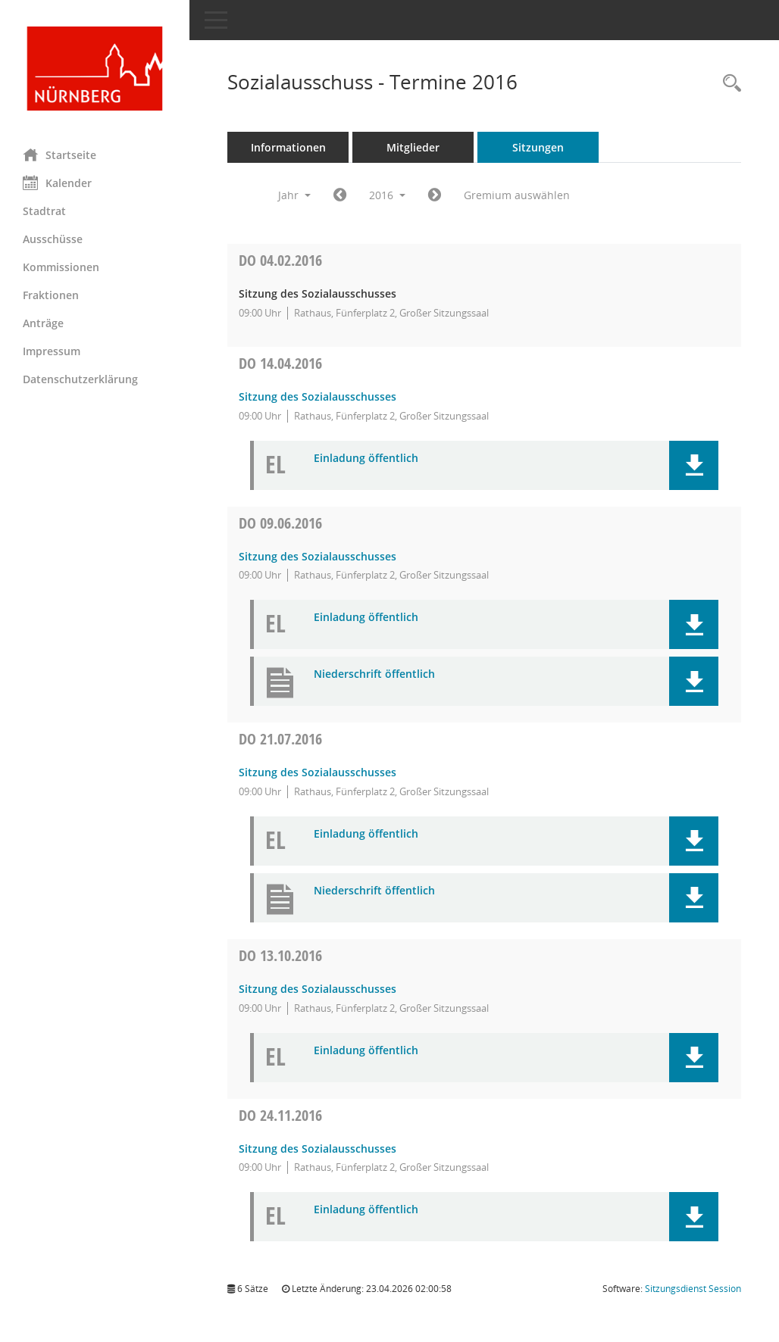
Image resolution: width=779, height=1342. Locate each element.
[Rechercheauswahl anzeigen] (728, 83)
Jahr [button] (294, 195)
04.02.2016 (280, 260)
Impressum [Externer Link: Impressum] (51, 351)
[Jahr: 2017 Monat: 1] (434, 195)
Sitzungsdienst (693, 1288)
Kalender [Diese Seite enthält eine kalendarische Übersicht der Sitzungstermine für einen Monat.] (57, 182)
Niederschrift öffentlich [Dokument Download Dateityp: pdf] (374, 674)
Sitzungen (538, 147)
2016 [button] (387, 195)
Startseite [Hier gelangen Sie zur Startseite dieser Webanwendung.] (59, 154)
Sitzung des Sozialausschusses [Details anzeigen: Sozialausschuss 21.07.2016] (317, 772)
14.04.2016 (280, 363)
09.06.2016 (280, 523)
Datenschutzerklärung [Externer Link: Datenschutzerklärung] (80, 379)
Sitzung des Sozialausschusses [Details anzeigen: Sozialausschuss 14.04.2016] (317, 396)
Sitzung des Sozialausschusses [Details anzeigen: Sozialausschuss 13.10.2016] (317, 989)
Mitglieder (413, 147)
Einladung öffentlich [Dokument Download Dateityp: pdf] (366, 458)
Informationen (288, 147)
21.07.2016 (280, 739)
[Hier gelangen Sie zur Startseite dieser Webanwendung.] (94, 69)
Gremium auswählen (517, 195)
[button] (693, 465)
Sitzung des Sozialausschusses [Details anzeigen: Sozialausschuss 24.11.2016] (317, 1148)
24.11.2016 (280, 1115)
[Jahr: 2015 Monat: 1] (340, 195)
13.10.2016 (280, 955)
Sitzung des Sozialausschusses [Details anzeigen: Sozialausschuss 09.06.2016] (317, 556)
